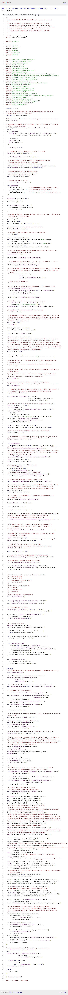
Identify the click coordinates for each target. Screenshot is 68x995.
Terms (20, 992)
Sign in (64, 3)
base (55, 8)
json (65, 992)
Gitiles (10, 992)
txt (61, 992)
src (9, 8)
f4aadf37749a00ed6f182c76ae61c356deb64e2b (29, 8)
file (37, 15)
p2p (50, 8)
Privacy (15, 992)
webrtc (4, 8)
